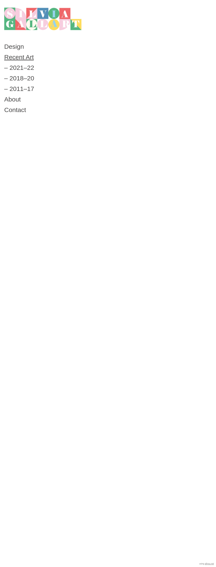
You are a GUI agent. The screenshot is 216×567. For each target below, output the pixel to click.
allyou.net (209, 564)
